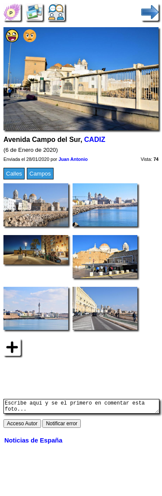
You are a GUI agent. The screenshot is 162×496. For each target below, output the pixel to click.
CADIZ (94, 139)
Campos (40, 173)
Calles (14, 173)
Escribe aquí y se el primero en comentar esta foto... (81, 407)
